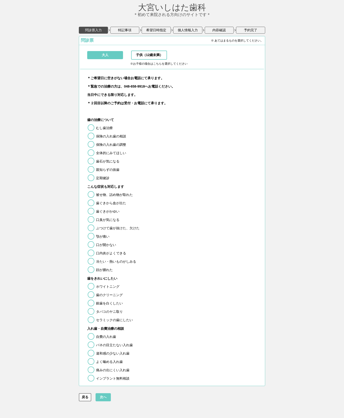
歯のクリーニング (109, 295)
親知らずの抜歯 (107, 170)
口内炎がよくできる (111, 253)
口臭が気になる (107, 220)
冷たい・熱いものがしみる (116, 261)
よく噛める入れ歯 (109, 362)
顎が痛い (102, 236)
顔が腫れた (104, 270)
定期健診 (102, 178)
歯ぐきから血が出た (111, 203)
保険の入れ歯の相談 (111, 136)
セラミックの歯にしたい (114, 320)
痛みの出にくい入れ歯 (112, 370)
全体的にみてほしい (111, 153)
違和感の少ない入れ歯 (112, 353)
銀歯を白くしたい (109, 303)
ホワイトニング (107, 286)
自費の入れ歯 (106, 337)
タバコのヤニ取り (109, 312)
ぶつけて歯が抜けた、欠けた (118, 228)
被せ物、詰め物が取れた (114, 195)
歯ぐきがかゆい (107, 211)
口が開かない (106, 245)
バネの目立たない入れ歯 (114, 345)
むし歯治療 (104, 128)
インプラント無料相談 (112, 378)
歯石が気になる (107, 161)
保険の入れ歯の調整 (111, 144)
